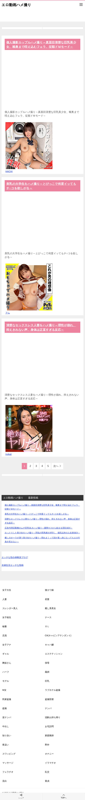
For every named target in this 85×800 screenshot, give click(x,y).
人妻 (4, 599)
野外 (47, 744)
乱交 (47, 772)
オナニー (49, 753)
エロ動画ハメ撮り (16, 4)
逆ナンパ (6, 717)
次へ (55, 466)
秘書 (4, 626)
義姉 (47, 672)
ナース (48, 617)
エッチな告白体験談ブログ (15, 557)
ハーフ (5, 672)
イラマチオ (50, 763)
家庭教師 (49, 735)
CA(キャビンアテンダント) (58, 635)
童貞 (47, 781)
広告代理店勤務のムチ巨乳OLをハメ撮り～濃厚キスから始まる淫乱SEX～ (38, 528)
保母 (47, 663)
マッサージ (7, 763)
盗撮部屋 (49, 699)
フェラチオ (7, 772)
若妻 (47, 599)
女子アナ (6, 644)
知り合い (6, 735)
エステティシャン (53, 653)
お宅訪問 (49, 726)
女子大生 (6, 590)
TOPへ (63, 796)
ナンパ (48, 708)
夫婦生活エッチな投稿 (12, 565)
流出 (4, 781)
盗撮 (4, 708)
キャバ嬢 (49, 644)
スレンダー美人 (10, 608)
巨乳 (47, 681)
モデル (5, 681)
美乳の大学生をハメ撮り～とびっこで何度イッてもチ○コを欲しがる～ (37, 514)
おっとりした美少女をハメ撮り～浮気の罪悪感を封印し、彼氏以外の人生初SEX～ (42, 533)
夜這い (5, 744)
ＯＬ (47, 626)
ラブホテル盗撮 (52, 690)
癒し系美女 (50, 608)
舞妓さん (6, 663)
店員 (4, 635)
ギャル (5, 653)
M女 (4, 690)
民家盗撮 (6, 699)
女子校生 (6, 617)
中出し (5, 726)
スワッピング (8, 753)
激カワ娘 (49, 590)
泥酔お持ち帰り (52, 717)
